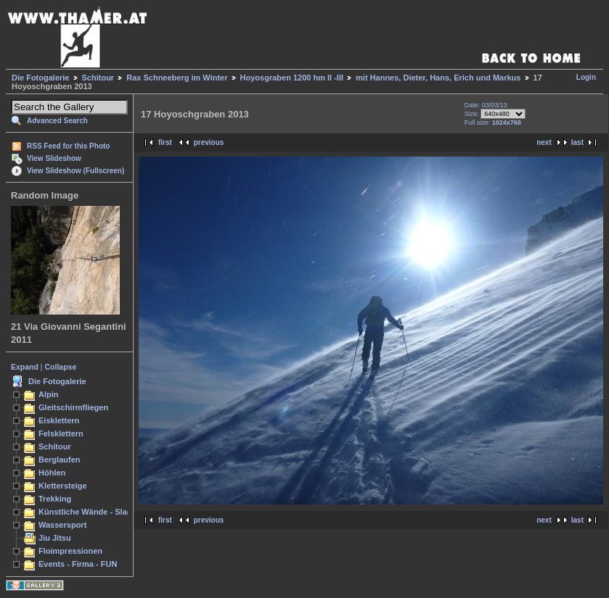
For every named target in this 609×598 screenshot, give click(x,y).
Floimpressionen (70, 551)
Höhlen (51, 472)
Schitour (98, 77)
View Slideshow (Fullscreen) (75, 171)
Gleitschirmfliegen (73, 407)
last (577, 142)
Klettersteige (62, 485)
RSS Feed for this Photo (68, 146)
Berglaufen (59, 459)
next (544, 142)
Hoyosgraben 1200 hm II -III (291, 77)
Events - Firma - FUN (77, 564)
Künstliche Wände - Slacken (91, 511)
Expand (24, 366)
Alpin (48, 394)
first (165, 142)
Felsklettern (60, 433)
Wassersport (62, 524)
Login (586, 77)
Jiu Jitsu (54, 537)
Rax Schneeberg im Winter (176, 77)
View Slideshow (54, 158)
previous (209, 142)
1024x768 (506, 122)
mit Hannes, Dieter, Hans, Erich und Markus (438, 77)
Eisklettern (58, 420)
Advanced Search (57, 121)
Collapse (61, 366)
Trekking (54, 498)
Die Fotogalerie (40, 77)
